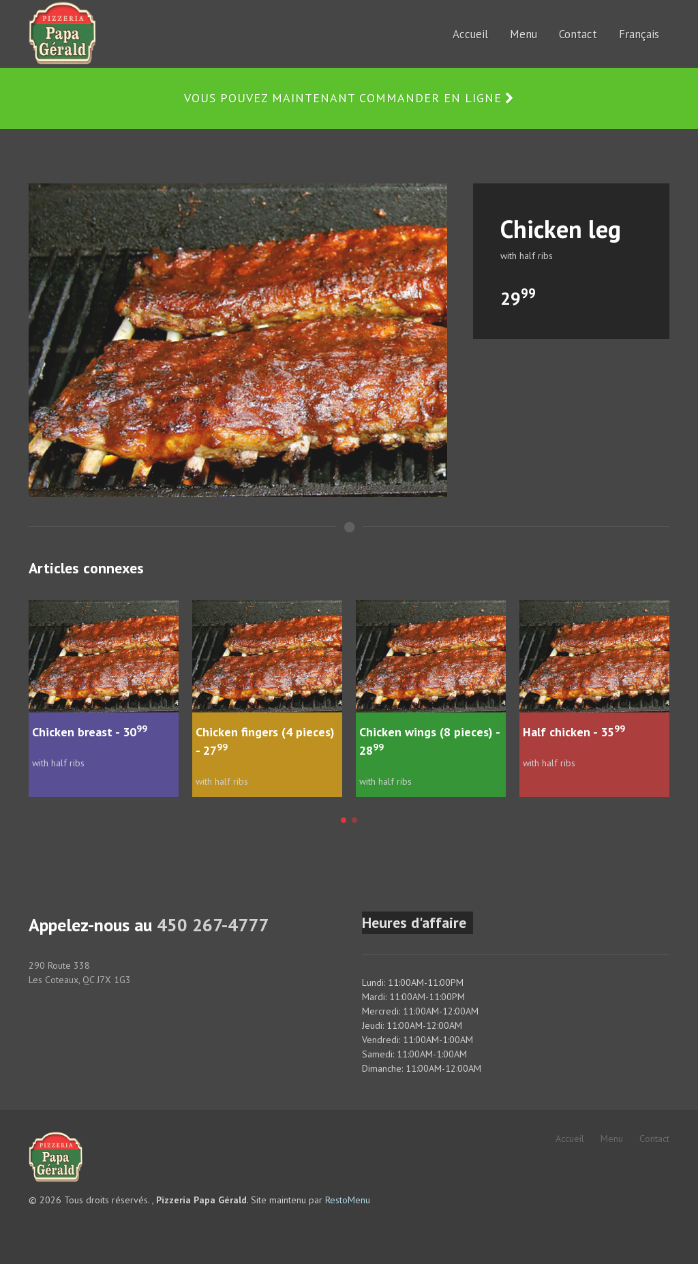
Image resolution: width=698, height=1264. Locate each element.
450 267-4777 (213, 925)
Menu (612, 1138)
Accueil (570, 1138)
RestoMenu (347, 1200)
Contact (654, 1138)
